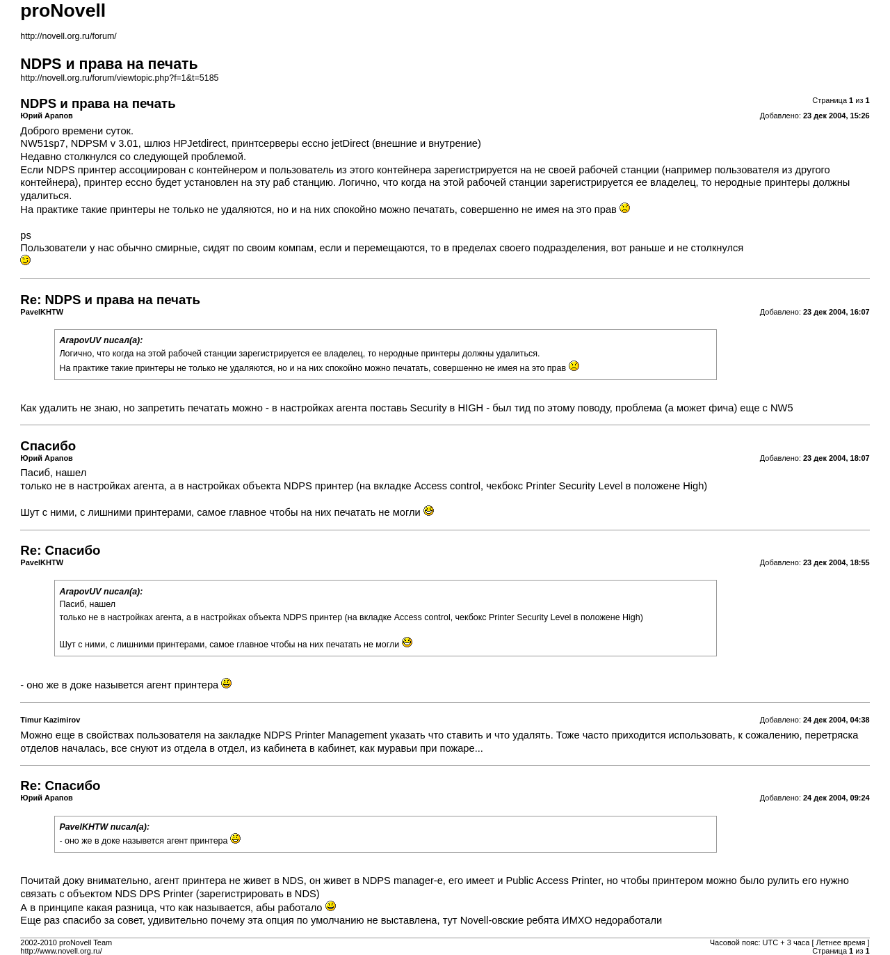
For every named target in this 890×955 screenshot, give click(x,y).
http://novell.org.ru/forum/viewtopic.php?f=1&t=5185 (119, 78)
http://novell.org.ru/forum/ (68, 36)
